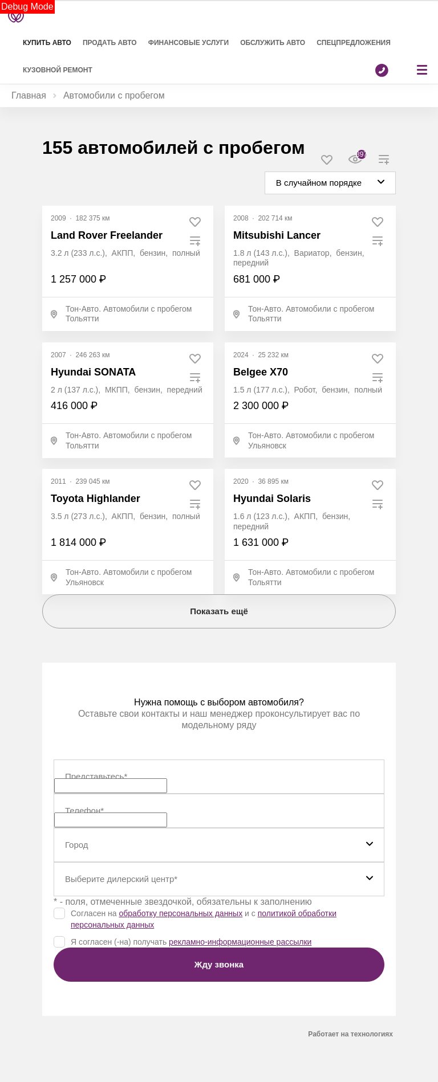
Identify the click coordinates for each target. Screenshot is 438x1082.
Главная (28, 95)
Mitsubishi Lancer (277, 235)
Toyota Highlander (95, 498)
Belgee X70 (260, 372)
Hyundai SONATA (93, 372)
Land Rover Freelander (107, 235)
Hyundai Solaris (272, 498)
